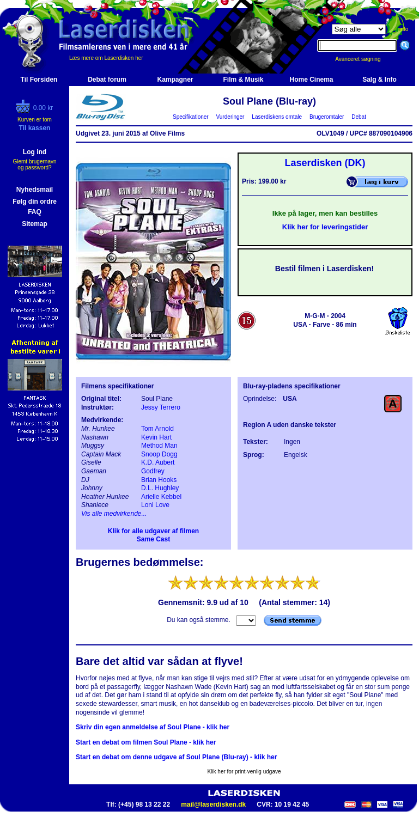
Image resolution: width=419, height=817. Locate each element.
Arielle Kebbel (161, 497)
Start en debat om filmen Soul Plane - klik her (146, 742)
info (403, 29)
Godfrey (153, 471)
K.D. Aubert (157, 462)
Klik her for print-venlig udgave (244, 772)
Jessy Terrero (160, 407)
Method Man (159, 445)
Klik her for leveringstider (325, 227)
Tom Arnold (157, 428)
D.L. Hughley (160, 488)
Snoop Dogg (159, 454)
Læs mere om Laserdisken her (106, 58)
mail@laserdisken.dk (213, 804)
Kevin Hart (156, 437)
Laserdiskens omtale (277, 117)
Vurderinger (230, 117)
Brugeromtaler (326, 117)
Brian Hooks (159, 480)
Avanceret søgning (363, 59)
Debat (359, 117)
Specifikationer (191, 117)
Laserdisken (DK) (324, 162)
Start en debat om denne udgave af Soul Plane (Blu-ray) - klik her (176, 757)
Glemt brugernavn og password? (34, 164)
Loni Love (155, 505)
